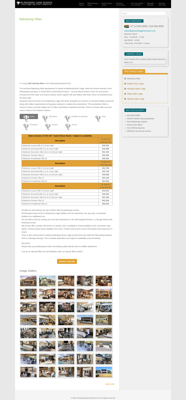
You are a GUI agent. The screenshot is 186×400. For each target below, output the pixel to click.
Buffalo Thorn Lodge (135, 84)
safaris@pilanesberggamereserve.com (140, 31)
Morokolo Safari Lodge (136, 89)
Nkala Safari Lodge (135, 94)
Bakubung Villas (133, 79)
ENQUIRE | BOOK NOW (67, 251)
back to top (110, 373)
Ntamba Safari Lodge (135, 99)
